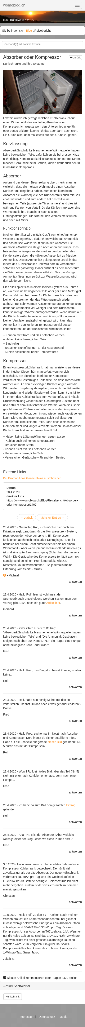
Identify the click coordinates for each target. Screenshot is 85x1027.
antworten (75, 581)
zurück (75, 57)
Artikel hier (53, 603)
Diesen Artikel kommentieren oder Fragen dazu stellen (40, 977)
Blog (29, 30)
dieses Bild (55, 742)
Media (63, 1016)
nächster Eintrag (52, 517)
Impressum (27, 1016)
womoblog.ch (14, 5)
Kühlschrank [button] (12, 996)
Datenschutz (47, 1016)
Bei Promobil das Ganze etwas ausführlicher (32, 478)
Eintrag (70, 805)
